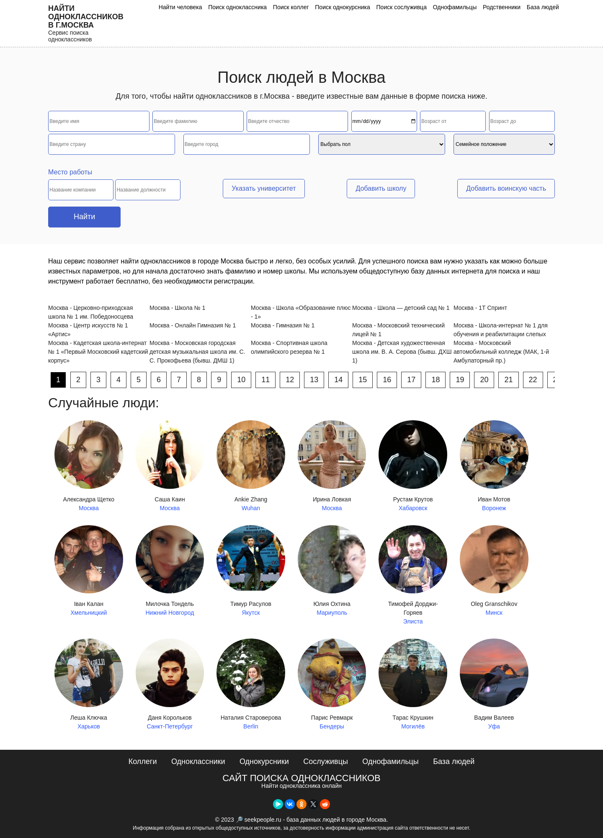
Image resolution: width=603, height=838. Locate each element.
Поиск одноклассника (238, 7)
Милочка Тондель (170, 571)
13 (314, 380)
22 (533, 380)
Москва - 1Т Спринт (480, 307)
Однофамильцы (455, 7)
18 (435, 380)
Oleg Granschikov (494, 571)
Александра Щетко (88, 466)
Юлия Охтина (332, 571)
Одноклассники (198, 761)
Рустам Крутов (413, 466)
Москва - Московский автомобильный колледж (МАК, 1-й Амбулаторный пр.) (501, 352)
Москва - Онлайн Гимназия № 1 (192, 325)
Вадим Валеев (494, 685)
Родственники (502, 7)
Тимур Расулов (250, 571)
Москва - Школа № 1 (177, 307)
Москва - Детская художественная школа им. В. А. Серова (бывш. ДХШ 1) (402, 352)
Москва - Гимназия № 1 (282, 325)
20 (484, 380)
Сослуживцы (325, 761)
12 (290, 380)
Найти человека (181, 7)
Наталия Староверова (250, 685)
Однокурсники (264, 761)
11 (265, 380)
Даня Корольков (170, 685)
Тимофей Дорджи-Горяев (413, 575)
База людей (543, 7)
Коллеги (143, 761)
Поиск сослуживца (402, 7)
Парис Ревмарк (332, 685)
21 (508, 380)
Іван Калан (88, 571)
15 (362, 380)
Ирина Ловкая (332, 466)
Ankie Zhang (250, 466)
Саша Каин (170, 466)
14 (338, 380)
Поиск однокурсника (343, 7)
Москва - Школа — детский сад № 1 (401, 307)
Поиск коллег (291, 7)
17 (411, 380)
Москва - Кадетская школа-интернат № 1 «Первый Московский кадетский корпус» (98, 352)
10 (241, 380)
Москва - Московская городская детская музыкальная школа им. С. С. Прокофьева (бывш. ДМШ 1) (197, 352)
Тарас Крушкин (413, 685)
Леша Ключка (88, 685)
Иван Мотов (494, 466)
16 (387, 380)
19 (460, 380)
